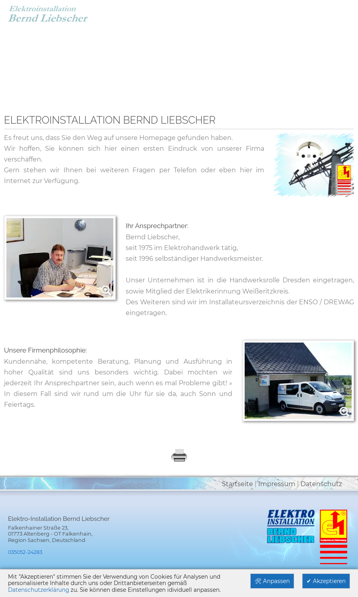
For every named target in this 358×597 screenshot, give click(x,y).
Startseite (237, 484)
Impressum (276, 484)
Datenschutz (321, 484)
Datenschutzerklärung (38, 590)
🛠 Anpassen (272, 581)
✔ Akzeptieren (326, 581)
